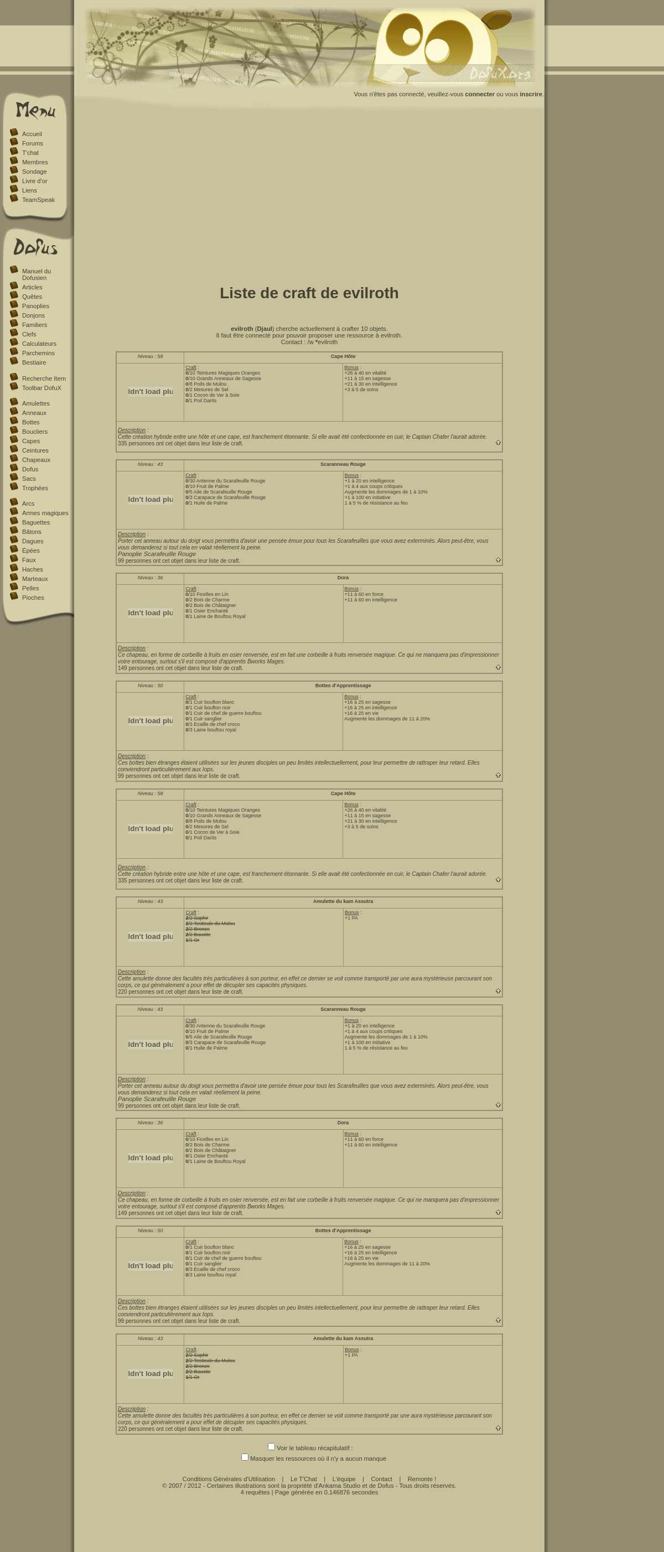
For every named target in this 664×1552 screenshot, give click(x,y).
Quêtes (32, 296)
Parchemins (38, 353)
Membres (35, 162)
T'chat (30, 152)
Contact (381, 1479)
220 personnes (136, 992)
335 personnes (136, 443)
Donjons (33, 315)
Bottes (31, 422)
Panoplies (35, 306)
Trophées (35, 488)
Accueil (32, 134)
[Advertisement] (309, 195)
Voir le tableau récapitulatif (308, 1448)
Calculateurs (39, 343)
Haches (32, 569)
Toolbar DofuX (41, 388)
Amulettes (36, 403)
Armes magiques (45, 513)
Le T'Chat (303, 1479)
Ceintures (35, 450)
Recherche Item (44, 378)
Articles (32, 287)
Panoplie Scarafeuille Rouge (157, 554)
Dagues (33, 541)
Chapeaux (36, 459)
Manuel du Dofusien (36, 274)
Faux (29, 560)
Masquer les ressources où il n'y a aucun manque (309, 1458)
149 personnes (136, 668)
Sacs (29, 478)
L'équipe (344, 1479)
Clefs (29, 334)
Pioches (33, 597)
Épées (31, 550)
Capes (31, 441)
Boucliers (35, 431)
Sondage (34, 171)
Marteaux (35, 578)
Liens (29, 190)
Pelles (30, 588)
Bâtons (32, 531)
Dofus (30, 469)
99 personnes (135, 561)
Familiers (34, 324)
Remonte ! (422, 1479)
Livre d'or (35, 181)
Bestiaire (34, 362)
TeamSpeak (38, 199)
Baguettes (36, 522)
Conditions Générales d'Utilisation (229, 1479)
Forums (32, 143)
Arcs (28, 503)
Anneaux (34, 412)
